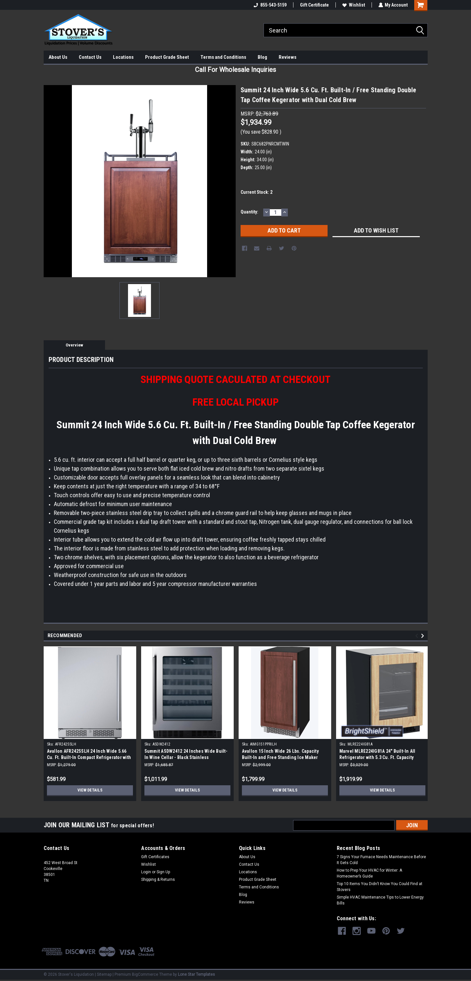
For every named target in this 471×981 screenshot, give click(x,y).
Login (146, 872)
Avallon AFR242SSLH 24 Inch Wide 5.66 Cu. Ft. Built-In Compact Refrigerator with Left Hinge (89, 757)
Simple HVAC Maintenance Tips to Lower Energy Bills (380, 900)
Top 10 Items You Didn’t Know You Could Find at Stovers (379, 886)
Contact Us (90, 57)
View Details (89, 790)
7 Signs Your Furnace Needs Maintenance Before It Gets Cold (381, 860)
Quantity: (249, 211)
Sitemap (104, 974)
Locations (123, 57)
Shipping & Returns (158, 879)
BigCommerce (145, 974)
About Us (58, 57)
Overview (74, 345)
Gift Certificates (155, 857)
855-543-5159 (269, 5)
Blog (262, 57)
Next (423, 636)
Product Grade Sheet (167, 57)
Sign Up (163, 872)
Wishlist (353, 5)
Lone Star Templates (196, 974)
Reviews (287, 57)
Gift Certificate (314, 5)
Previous (417, 636)
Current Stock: (256, 192)
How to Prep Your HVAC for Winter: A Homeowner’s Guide (369, 873)
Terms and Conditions (223, 57)
